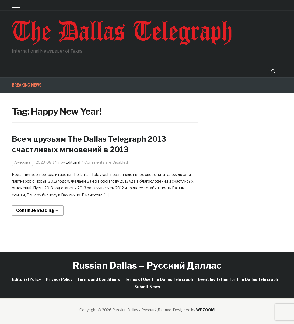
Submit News (147, 286)
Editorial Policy (26, 279)
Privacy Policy (59, 279)
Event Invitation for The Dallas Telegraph (238, 279)
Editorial (73, 162)
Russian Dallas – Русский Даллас (147, 265)
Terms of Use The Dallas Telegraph (159, 279)
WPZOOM (205, 310)
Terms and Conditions (98, 279)
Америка (22, 162)
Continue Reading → (37, 210)
